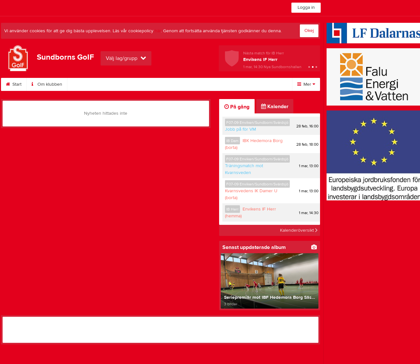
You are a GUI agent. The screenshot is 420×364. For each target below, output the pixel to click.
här (158, 31)
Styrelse (187, 84)
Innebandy (221, 84)
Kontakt (155, 84)
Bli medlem (86, 84)
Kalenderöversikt (298, 230)
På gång (236, 107)
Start (13, 84)
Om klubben (47, 84)
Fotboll (255, 84)
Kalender (122, 84)
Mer (306, 84)
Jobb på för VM (240, 129)
